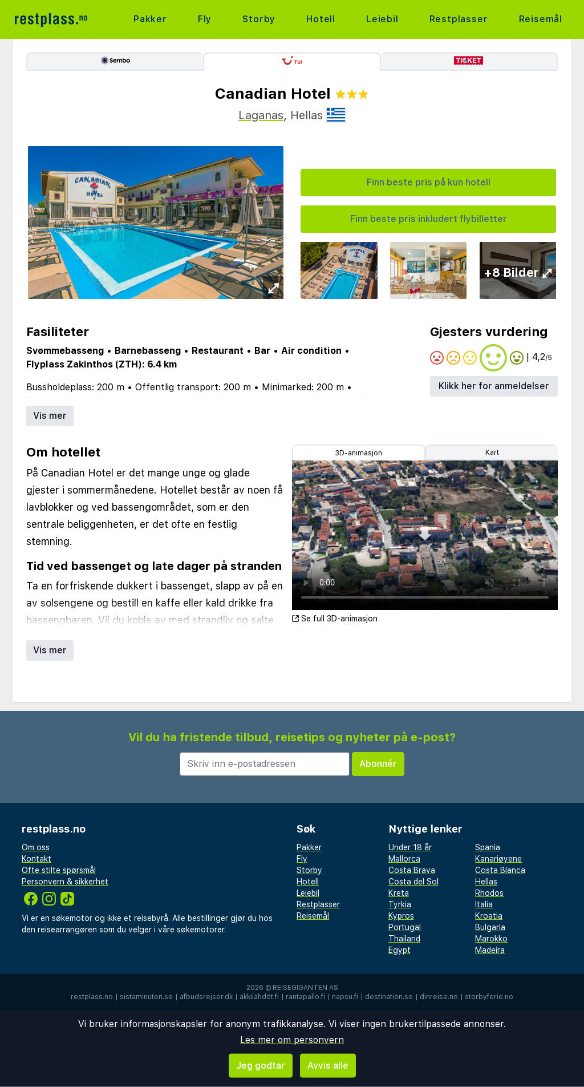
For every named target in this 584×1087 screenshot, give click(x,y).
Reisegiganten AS (305, 988)
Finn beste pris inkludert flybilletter (428, 218)
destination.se (389, 997)
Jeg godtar (260, 1065)
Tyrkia (399, 904)
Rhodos (489, 893)
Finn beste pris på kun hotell (428, 182)
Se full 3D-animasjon (335, 618)
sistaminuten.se (146, 997)
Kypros (401, 915)
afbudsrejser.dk (206, 997)
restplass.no (92, 997)
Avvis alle (327, 1065)
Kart (492, 452)
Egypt (399, 950)
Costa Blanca (500, 870)
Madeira (490, 950)
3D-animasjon (358, 453)
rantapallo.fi (305, 997)
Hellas (486, 881)
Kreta (398, 893)
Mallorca (404, 858)
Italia (484, 904)
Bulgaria (490, 927)
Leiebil (382, 19)
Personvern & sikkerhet (65, 881)
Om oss (36, 847)
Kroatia (488, 915)
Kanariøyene (498, 858)
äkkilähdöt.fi (259, 997)
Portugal (404, 927)
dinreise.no (439, 997)
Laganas (260, 115)
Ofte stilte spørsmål (59, 870)
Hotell (320, 19)
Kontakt (36, 858)
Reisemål (540, 19)
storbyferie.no (489, 997)
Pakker (150, 19)
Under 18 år (410, 847)
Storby (258, 19)
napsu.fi (345, 997)
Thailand (404, 938)
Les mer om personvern (292, 1040)
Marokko (491, 938)
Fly (205, 19)
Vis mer (50, 415)
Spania (487, 847)
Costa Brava (411, 870)
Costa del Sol (413, 881)
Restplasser (458, 19)
